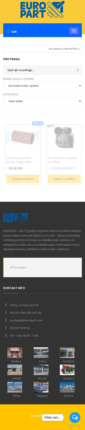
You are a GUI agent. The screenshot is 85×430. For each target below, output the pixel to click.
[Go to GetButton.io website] (75, 425)
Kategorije (11, 94)
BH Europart (18, 267)
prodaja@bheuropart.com (26, 320)
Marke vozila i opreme (18, 79)
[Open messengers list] (75, 417)
